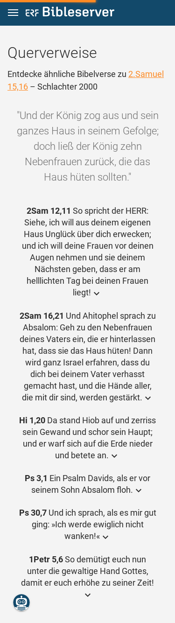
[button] (13, 12)
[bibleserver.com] (70, 13)
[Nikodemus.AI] (21, 602)
